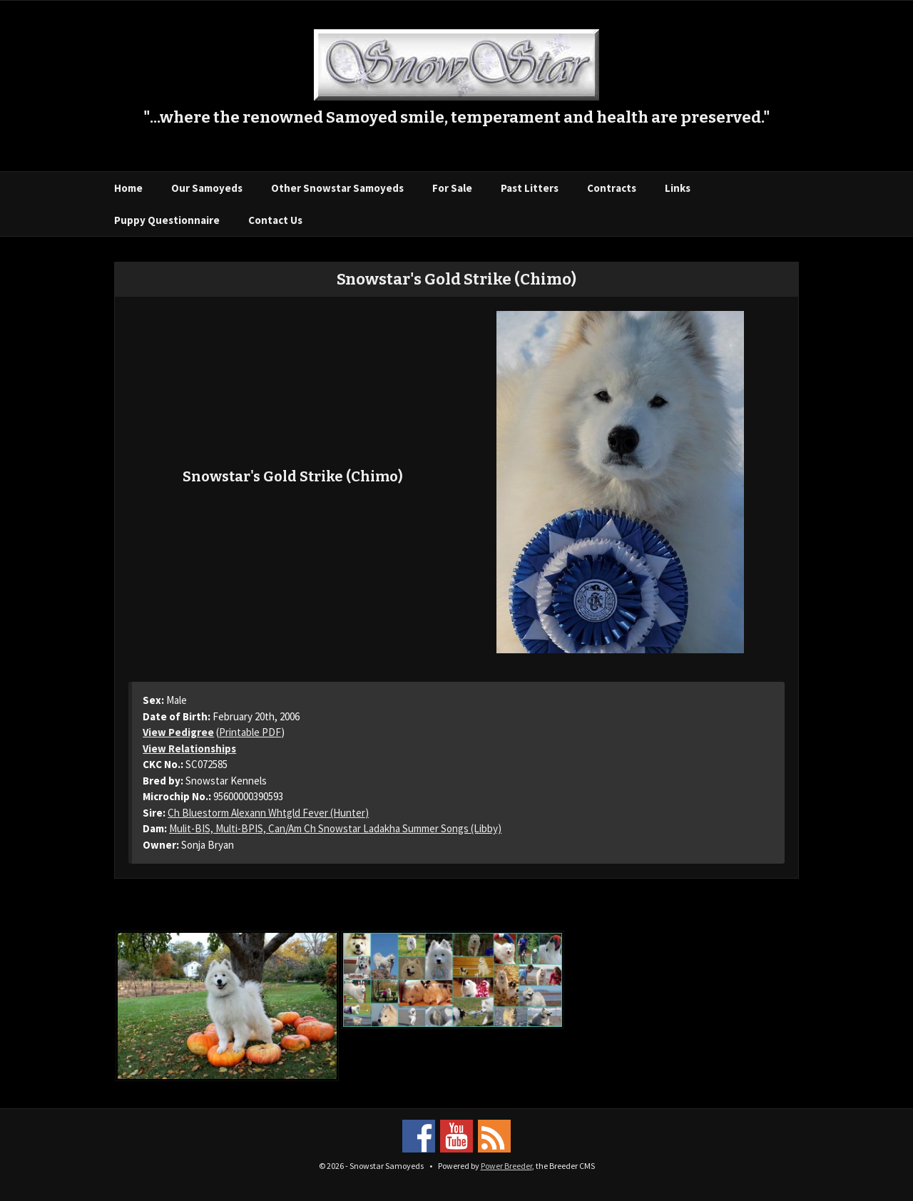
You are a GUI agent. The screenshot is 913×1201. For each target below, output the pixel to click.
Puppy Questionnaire (167, 220)
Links (677, 188)
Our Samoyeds (207, 188)
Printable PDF (250, 732)
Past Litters (529, 188)
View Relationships (189, 748)
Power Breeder (506, 1165)
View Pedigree (178, 732)
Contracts (611, 188)
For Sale (452, 188)
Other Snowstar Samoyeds (337, 188)
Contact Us (275, 220)
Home (128, 188)
